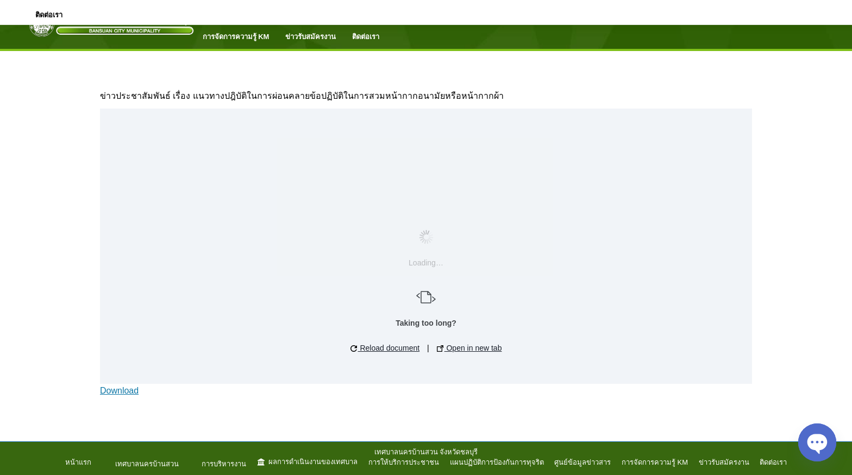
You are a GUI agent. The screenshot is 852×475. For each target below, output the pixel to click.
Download (119, 390)
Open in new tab (469, 348)
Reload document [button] (385, 348)
